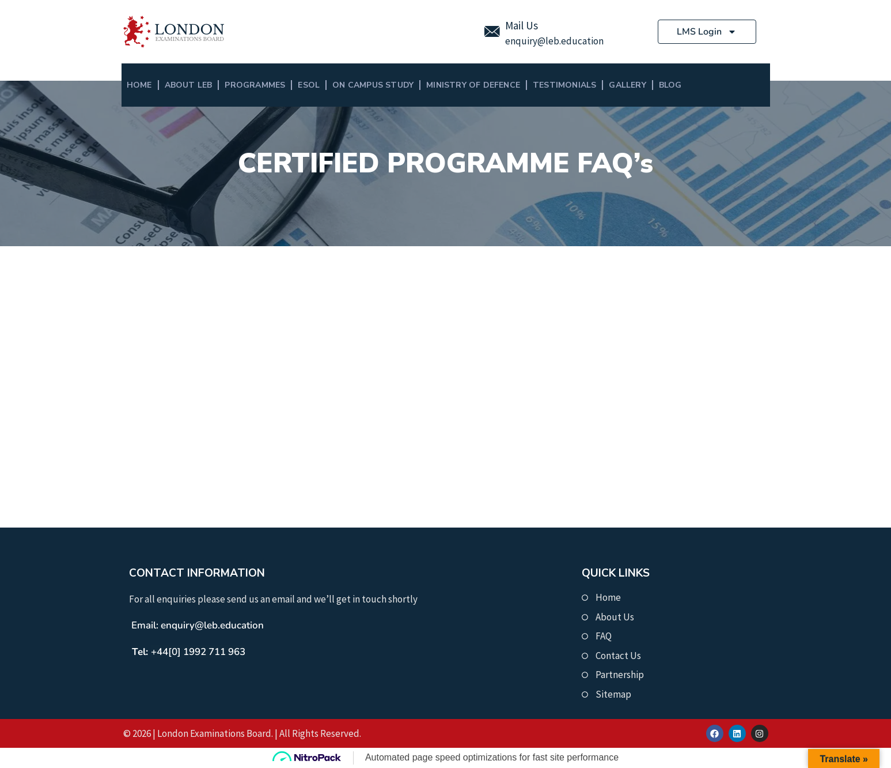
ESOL (309, 85)
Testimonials (564, 85)
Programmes (255, 85)
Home (139, 85)
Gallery (627, 85)
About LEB (189, 85)
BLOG (670, 85)
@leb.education (570, 41)
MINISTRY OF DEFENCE (473, 85)
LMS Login (707, 31)
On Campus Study (373, 85)
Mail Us (521, 25)
